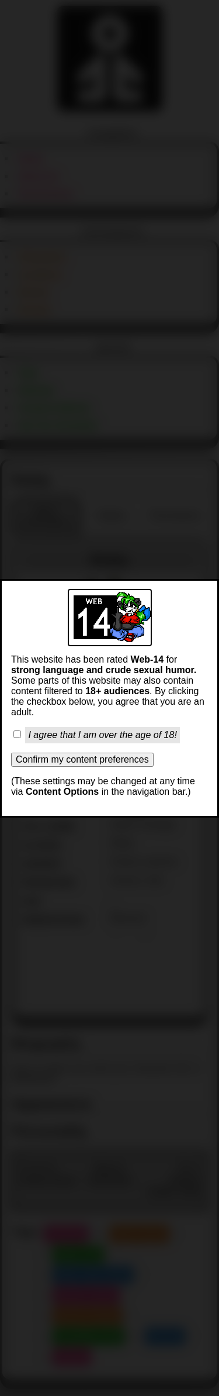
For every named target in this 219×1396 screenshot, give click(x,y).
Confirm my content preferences (82, 759)
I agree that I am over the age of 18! (102, 735)
